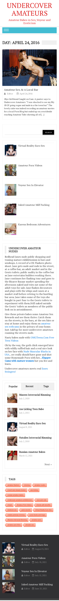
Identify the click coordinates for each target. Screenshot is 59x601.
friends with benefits (43, 505)
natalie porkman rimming (16, 515)
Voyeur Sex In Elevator (34, 571)
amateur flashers (13, 485)
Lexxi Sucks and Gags (37, 515)
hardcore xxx (12, 510)
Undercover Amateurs (29, 9)
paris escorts (26, 510)
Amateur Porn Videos (24, 505)
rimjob (10, 505)
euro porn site (41, 500)
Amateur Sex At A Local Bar (21, 89)
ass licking (34, 490)
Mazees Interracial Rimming (35, 394)
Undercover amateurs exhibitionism (20, 500)
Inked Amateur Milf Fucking (37, 584)
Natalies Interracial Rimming (35, 437)
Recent (29, 386)
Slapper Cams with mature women (28, 359)
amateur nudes (40, 485)
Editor (10, 93)
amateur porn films (14, 525)
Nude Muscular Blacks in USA (28, 353)
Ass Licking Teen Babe (31, 409)
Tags (46, 386)
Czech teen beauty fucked (17, 490)
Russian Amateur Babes (32, 452)
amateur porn (36, 520)
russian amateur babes (15, 495)
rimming (27, 485)
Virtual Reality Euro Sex (32, 423)
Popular (13, 386)
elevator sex (30, 525)
